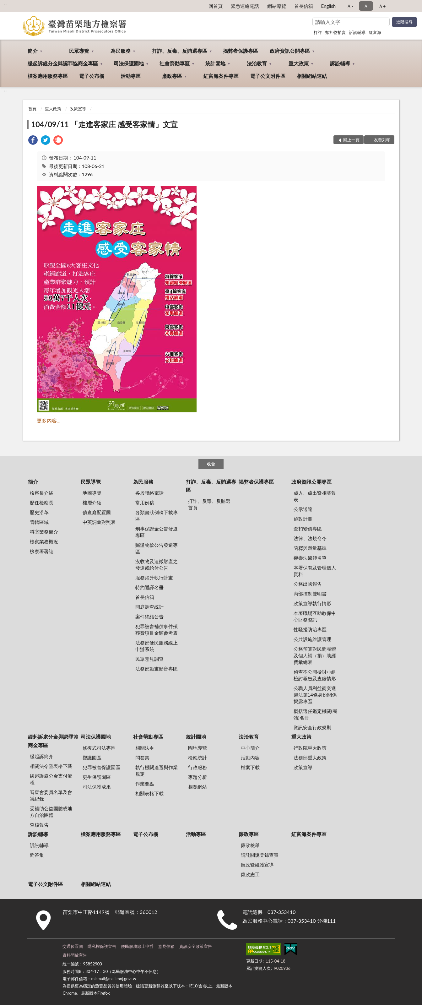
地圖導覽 (92, 493)
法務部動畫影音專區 (156, 668)
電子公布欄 (91, 76)
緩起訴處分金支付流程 (51, 779)
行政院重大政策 (310, 748)
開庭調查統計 (149, 607)
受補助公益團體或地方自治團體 (51, 812)
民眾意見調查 (149, 659)
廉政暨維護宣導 (257, 864)
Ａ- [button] (350, 6)
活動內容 (250, 757)
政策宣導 (78, 108)
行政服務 (197, 767)
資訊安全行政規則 (312, 727)
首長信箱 (303, 6)
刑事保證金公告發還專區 (156, 532)
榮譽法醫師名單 (310, 558)
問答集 (142, 757)
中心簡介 (250, 748)
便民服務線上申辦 (137, 946)
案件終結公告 (149, 616)
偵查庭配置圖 (97, 512)
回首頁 (215, 6)
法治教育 (257, 63)
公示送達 (303, 509)
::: (5, 4)
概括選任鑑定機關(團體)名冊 (315, 714)
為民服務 (121, 51)
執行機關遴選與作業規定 (156, 770)
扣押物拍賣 (335, 32)
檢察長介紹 (41, 493)
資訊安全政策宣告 (195, 946)
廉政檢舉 (250, 845)
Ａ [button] (366, 6)
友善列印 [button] (382, 139)
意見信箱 (166, 946)
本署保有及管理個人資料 (315, 571)
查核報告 (39, 825)
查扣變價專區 (308, 528)
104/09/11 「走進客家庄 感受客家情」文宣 (104, 124)
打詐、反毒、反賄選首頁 (209, 504)
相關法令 (144, 748)
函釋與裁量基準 (310, 548)
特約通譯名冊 (149, 587)
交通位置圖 (72, 946)
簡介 (33, 51)
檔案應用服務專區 (48, 76)
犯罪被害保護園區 (101, 767)
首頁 (32, 108)
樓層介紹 (92, 502)
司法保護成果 (97, 787)
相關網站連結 (312, 76)
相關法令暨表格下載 (51, 766)
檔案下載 (250, 767)
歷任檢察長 (41, 502)
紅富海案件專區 (221, 76)
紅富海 (375, 32)
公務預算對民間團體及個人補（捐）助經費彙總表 (315, 655)
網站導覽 (276, 6)
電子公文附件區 (267, 76)
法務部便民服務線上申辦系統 (156, 646)
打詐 (318, 32)
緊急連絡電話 (245, 6)
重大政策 (299, 63)
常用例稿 (144, 502)
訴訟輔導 (357, 32)
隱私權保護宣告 (102, 946)
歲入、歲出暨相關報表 (315, 496)
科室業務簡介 (44, 532)
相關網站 (197, 787)
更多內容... (48, 420)
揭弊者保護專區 (240, 51)
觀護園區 (92, 757)
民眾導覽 (79, 51)
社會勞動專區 (175, 63)
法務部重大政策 (310, 757)
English (328, 6)
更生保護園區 (97, 777)
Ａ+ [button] (382, 6)
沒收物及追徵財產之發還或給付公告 (156, 564)
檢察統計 (197, 757)
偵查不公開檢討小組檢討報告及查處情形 (315, 675)
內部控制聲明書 (310, 593)
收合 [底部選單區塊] (211, 463)
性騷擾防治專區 (310, 629)
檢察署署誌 (41, 551)
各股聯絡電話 (149, 493)
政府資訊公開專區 (290, 51)
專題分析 (197, 777)
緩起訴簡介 (41, 756)
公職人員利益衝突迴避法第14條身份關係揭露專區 (315, 694)
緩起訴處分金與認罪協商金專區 (63, 63)
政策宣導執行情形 (312, 603)
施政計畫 (303, 519)
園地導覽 (197, 748)
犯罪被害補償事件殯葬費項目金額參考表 (156, 629)
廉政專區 (172, 76)
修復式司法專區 (99, 748)
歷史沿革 (39, 512)
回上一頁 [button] (351, 139)
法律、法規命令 (310, 538)
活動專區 (131, 76)
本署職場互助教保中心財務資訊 (315, 616)
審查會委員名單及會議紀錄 (51, 795)
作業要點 (144, 783)
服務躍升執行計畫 (154, 577)
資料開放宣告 (74, 955)
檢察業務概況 (44, 541)
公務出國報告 (308, 584)
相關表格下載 (149, 793)
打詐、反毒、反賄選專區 (179, 51)
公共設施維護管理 (312, 639)
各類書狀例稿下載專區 (156, 515)
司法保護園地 (129, 63)
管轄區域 (39, 522)
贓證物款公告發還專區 (156, 548)
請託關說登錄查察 (260, 855)
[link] (33, 140)
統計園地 (215, 63)
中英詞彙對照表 (99, 522)
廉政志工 (250, 874)
